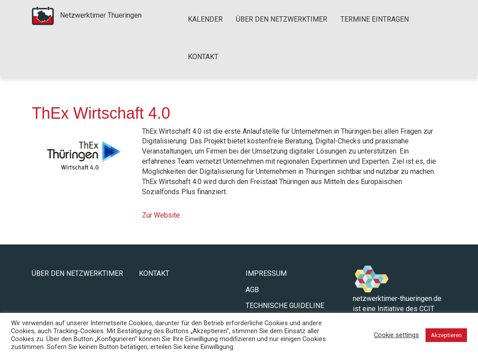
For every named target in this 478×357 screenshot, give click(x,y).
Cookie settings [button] (396, 335)
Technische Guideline (285, 305)
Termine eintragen (374, 19)
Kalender (205, 19)
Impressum (266, 273)
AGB (252, 290)
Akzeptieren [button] (446, 335)
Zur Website (161, 215)
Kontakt (203, 57)
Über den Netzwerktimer (281, 19)
